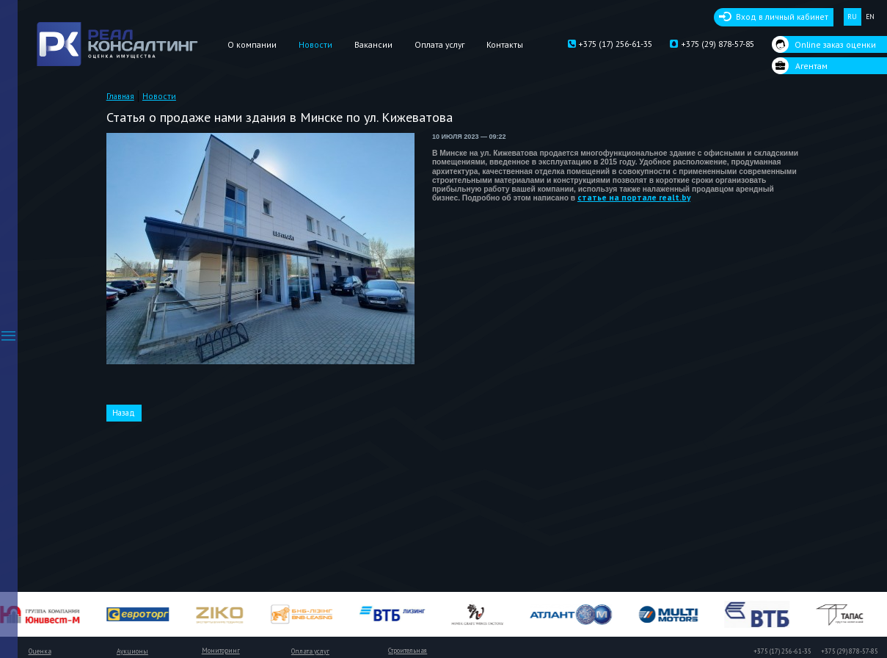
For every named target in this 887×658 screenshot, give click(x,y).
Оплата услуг (439, 44)
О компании (252, 44)
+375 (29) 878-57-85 (712, 44)
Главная (120, 95)
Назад (123, 412)
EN (870, 16)
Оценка (40, 651)
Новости (315, 44)
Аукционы (132, 651)
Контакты (504, 44)
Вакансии (373, 44)
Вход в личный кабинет (782, 16)
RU (852, 16)
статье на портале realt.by (633, 197)
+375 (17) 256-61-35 (610, 44)
